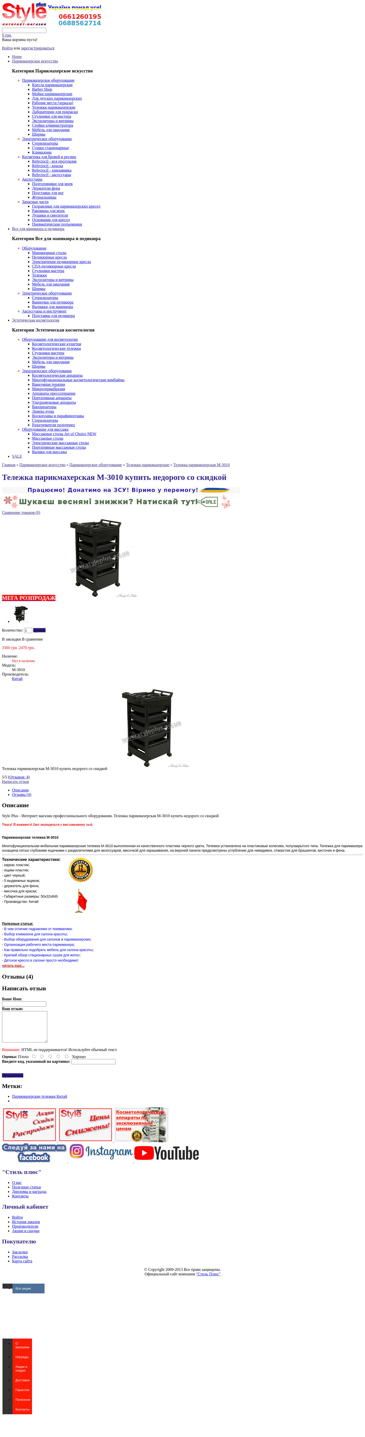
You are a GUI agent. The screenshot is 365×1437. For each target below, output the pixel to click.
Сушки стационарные (50, 148)
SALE (17, 456)
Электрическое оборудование (47, 139)
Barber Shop (42, 89)
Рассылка (20, 1262)
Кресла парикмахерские (52, 85)
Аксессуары (32, 179)
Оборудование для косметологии (50, 339)
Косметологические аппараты (57, 375)
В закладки (11, 639)
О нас (17, 1188)
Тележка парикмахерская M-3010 (201, 465)
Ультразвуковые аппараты (54, 402)
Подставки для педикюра (53, 316)
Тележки (39, 275)
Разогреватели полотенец (53, 425)
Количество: (12, 630)
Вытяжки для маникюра (52, 307)
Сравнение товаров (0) (21, 512)
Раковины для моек (48, 211)
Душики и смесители (50, 215)
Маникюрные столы (49, 253)
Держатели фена (46, 188)
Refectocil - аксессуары (51, 175)
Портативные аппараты (52, 398)
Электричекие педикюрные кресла (61, 262)
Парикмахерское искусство (35, 61)
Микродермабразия (48, 389)
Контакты (20, 1202)
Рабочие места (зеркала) (52, 103)
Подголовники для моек (52, 184)
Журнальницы (44, 197)
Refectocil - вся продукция (54, 161)
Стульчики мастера (48, 271)
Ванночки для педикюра (52, 302)
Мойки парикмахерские (52, 94)
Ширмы (38, 134)
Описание (20, 790)
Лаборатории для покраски (55, 112)
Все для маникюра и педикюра (38, 229)
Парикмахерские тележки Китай (39, 1102)
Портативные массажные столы (59, 447)
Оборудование (34, 248)
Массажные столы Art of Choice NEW (64, 434)
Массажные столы (47, 438)
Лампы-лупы (43, 411)
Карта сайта (22, 1267)
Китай (17, 679)
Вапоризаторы (44, 407)
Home (17, 56)
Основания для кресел (51, 220)
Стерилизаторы (45, 143)
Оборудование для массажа (45, 429)
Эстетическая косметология (35, 320)
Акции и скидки (26, 1237)
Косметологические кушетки (56, 344)
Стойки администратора (52, 125)
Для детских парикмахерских (57, 98)
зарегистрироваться (37, 48)
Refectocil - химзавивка (51, 170)
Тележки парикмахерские (53, 107)
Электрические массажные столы (60, 443)
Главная (9, 465)
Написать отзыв (15, 781)
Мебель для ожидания (51, 130)
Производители (25, 1232)
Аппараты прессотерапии (53, 393)
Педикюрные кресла (49, 257)
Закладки (20, 1258)
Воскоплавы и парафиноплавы (58, 416)
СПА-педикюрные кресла (54, 266)
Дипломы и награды (29, 1197)
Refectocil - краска (47, 166)
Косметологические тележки (56, 348)
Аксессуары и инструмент (44, 311)
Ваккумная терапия (48, 384)
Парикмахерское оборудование (48, 80)
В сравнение (32, 639)
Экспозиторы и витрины (53, 121)
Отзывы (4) (21, 794)
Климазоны (42, 152)
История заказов (26, 1228)
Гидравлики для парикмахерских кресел (66, 206)
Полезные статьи (26, 1193)
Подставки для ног (48, 193)
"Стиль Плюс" (208, 1280)
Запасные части (35, 202)
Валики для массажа (49, 452)
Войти (7, 48)
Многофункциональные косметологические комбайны (78, 380)
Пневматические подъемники (57, 224)
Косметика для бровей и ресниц (49, 157)
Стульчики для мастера (51, 116)
